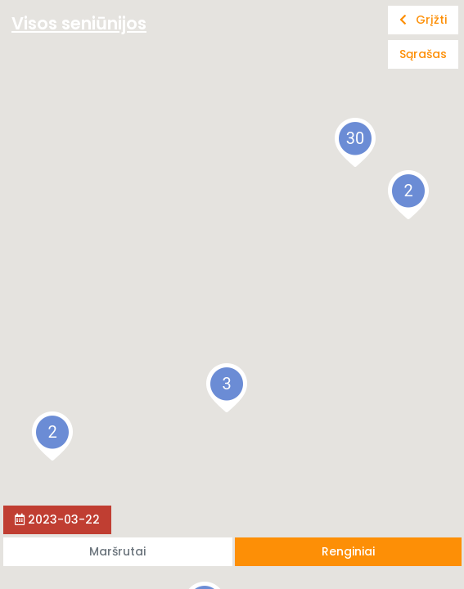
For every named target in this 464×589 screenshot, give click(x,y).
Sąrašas (423, 54)
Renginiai (348, 551)
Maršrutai (117, 551)
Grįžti (423, 19)
